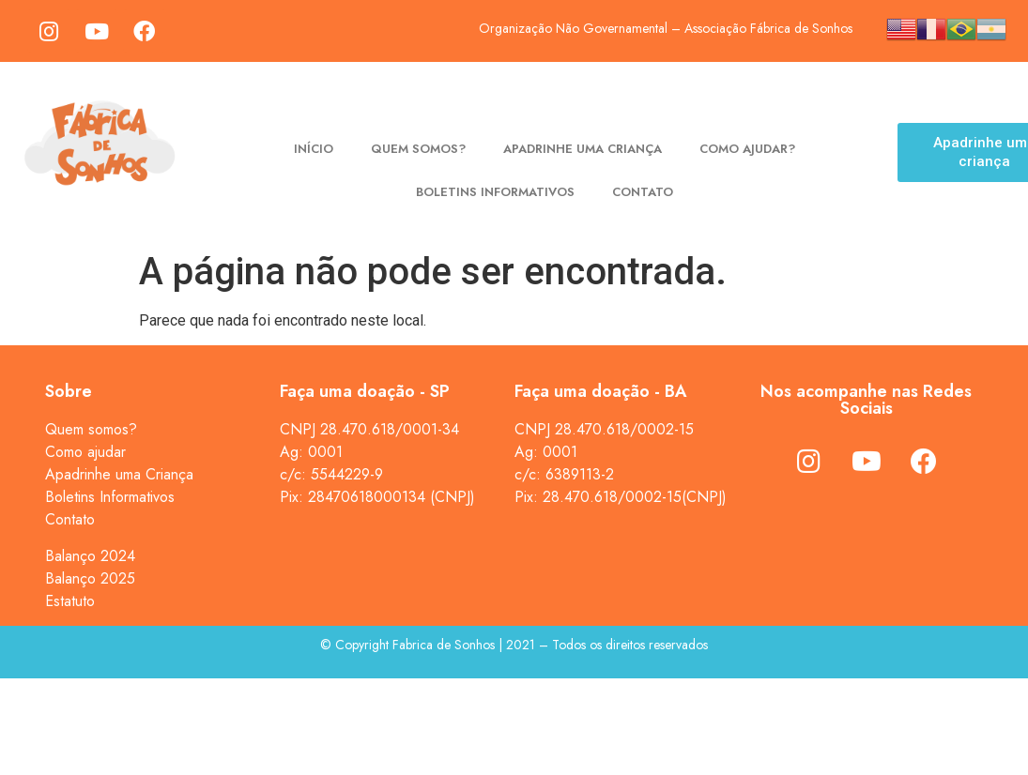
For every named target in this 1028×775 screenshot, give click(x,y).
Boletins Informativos (495, 192)
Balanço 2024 (90, 556)
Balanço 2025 (90, 578)
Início (313, 149)
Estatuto (70, 601)
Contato (642, 192)
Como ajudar (85, 452)
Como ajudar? (747, 149)
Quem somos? (418, 149)
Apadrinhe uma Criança (119, 474)
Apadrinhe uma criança (582, 149)
